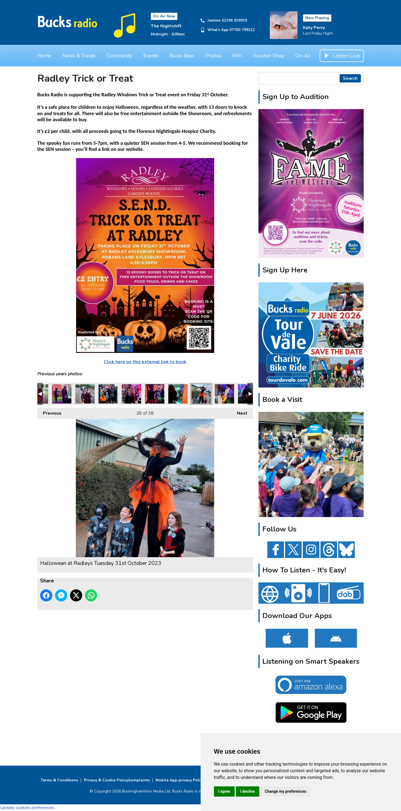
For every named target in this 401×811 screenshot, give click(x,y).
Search (350, 78)
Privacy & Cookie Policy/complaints (117, 780)
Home (44, 55)
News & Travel (78, 55)
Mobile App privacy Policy (180, 780)
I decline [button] (247, 791)
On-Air (303, 55)
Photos (213, 55)
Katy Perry (314, 28)
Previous (49, 412)
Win (237, 55)
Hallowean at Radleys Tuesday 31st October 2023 (61, 394)
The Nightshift (166, 26)
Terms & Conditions (59, 780)
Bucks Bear (182, 55)
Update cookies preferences (27, 808)
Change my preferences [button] (285, 791)
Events (150, 55)
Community (119, 55)
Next (239, 412)
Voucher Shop (268, 55)
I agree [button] (224, 791)
